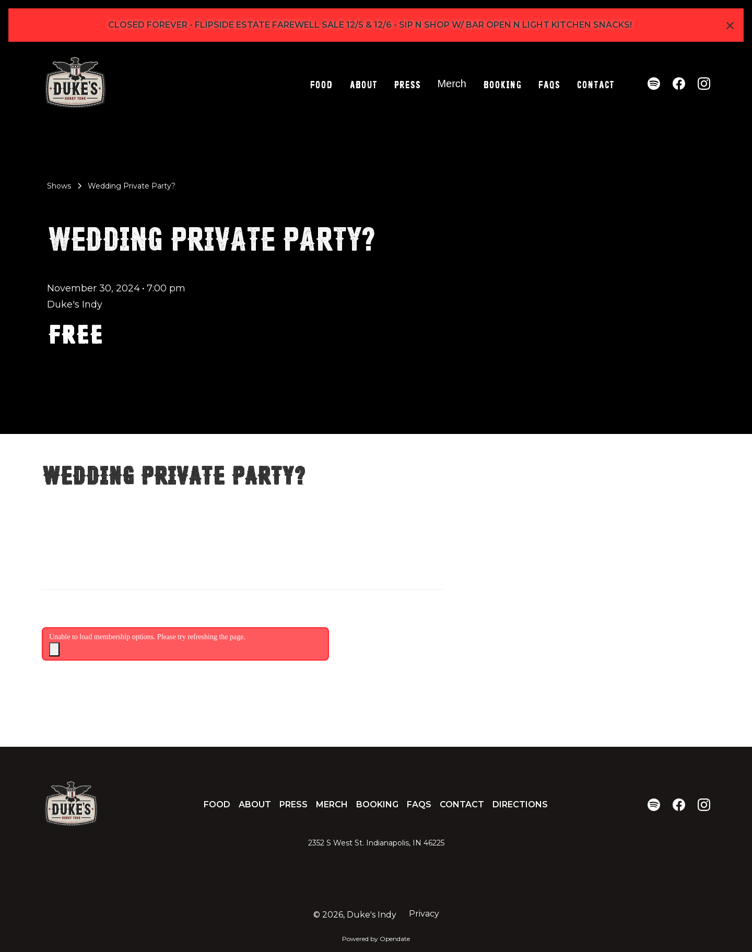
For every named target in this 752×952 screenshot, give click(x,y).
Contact (595, 83)
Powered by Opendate (376, 939)
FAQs (549, 83)
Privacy (424, 914)
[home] (75, 83)
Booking (502, 83)
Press (407, 83)
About (363, 83)
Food (321, 83)
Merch (451, 83)
